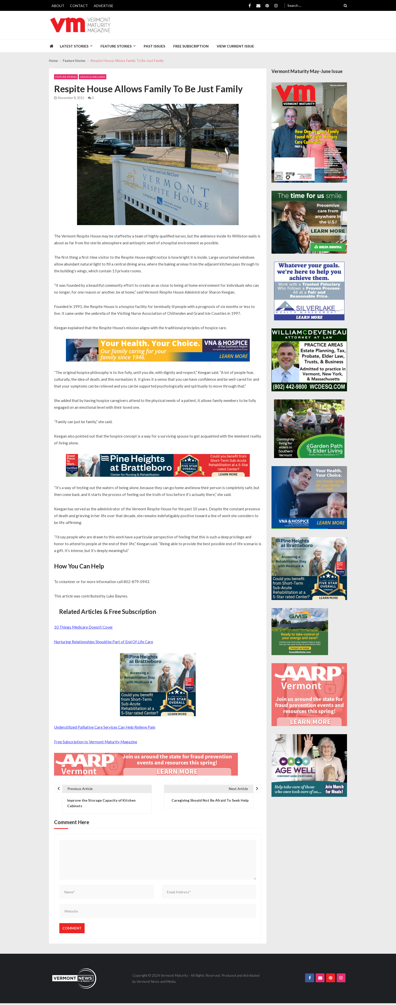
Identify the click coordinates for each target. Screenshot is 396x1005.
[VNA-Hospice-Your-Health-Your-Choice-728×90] (158, 350)
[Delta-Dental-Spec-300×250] (309, 222)
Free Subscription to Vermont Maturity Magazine (95, 741)
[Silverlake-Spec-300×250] (309, 291)
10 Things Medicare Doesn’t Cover (83, 627)
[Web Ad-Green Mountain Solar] (299, 631)
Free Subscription (191, 46)
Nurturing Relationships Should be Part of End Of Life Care (103, 641)
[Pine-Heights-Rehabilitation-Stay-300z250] (158, 684)
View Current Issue (235, 46)
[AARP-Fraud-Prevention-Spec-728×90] (146, 763)
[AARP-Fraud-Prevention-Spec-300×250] (309, 694)
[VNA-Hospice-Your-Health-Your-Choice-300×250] (309, 497)
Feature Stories (116, 46)
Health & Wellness (92, 77)
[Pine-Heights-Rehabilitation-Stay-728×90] (158, 465)
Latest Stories (74, 46)
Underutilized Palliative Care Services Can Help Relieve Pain (104, 726)
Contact (79, 6)
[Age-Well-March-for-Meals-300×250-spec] (309, 765)
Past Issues (154, 46)
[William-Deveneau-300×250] (309, 359)
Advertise (103, 6)
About (58, 6)
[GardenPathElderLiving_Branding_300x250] (309, 428)
